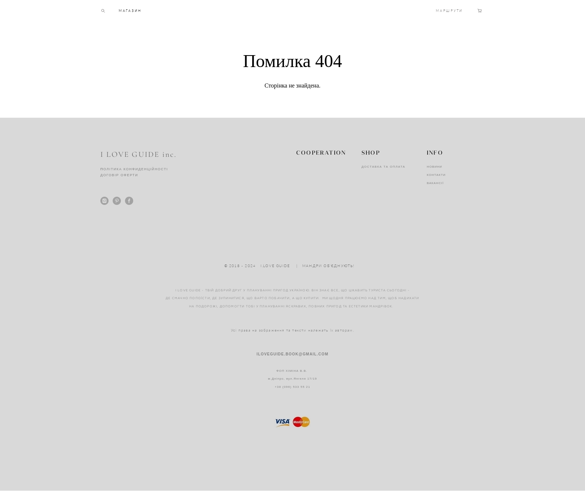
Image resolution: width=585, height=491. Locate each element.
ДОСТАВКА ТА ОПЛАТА (384, 167)
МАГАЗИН (130, 17)
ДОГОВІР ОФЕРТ (117, 175)
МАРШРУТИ (449, 17)
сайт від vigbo (292, 473)
